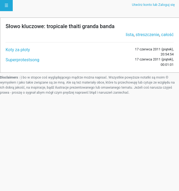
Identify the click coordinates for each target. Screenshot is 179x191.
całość (167, 34)
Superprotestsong (22, 59)
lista (130, 34)
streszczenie (147, 34)
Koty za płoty (18, 49)
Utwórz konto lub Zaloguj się (153, 5)
